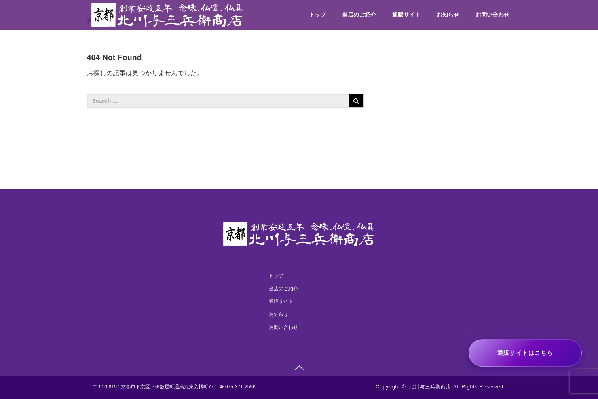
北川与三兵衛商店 (430, 387)
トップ (317, 14)
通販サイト (406, 14)
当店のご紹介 (359, 14)
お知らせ (448, 14)
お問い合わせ (492, 14)
